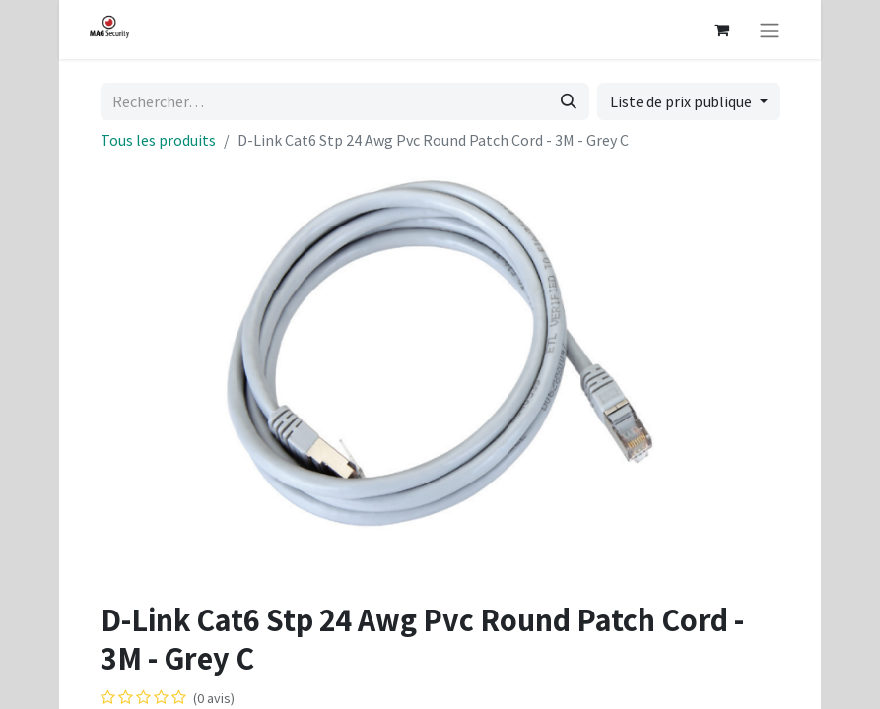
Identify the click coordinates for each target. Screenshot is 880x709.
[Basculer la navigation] (769, 29)
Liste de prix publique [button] (682, 101)
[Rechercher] (568, 101)
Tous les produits (158, 140)
